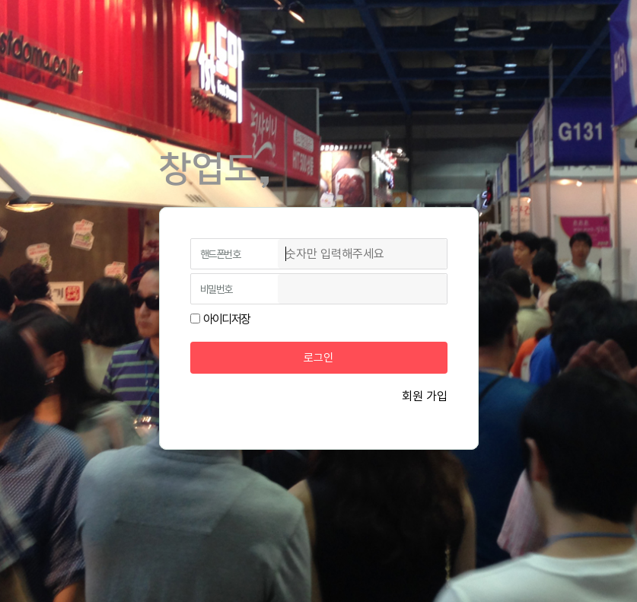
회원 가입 (424, 396)
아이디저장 (226, 319)
